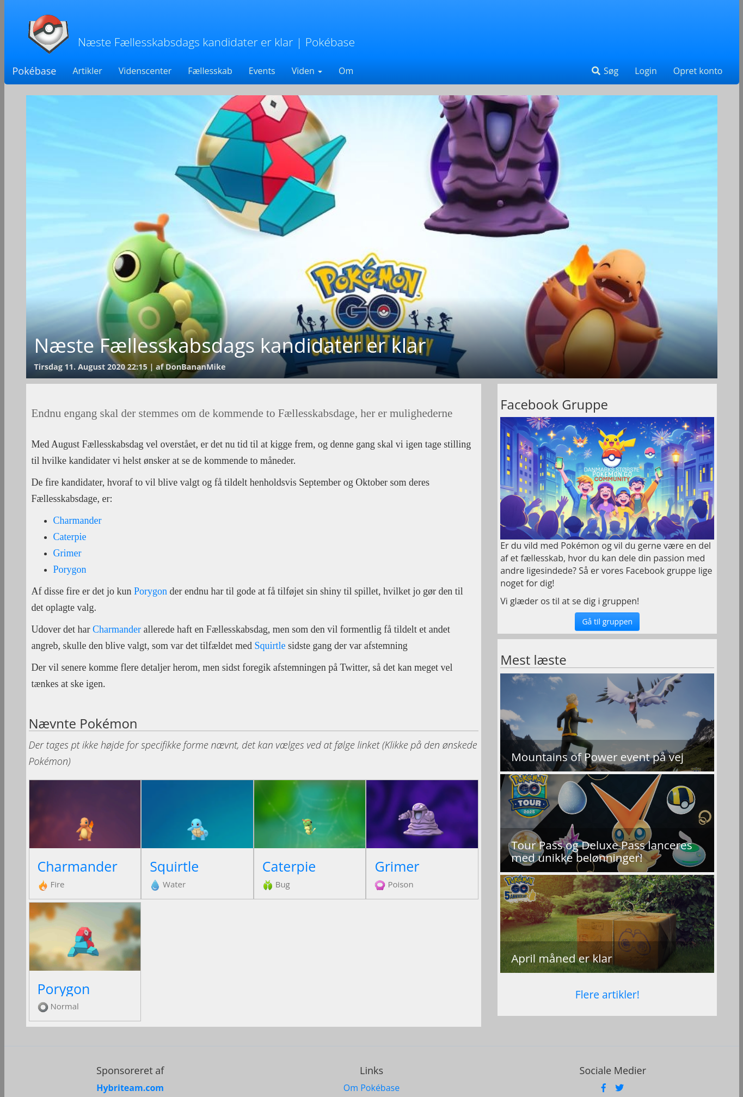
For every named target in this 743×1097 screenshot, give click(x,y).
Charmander (77, 520)
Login (646, 71)
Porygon (70, 569)
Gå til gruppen (607, 621)
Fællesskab (210, 71)
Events (262, 71)
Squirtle (269, 645)
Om (346, 71)
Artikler (87, 71)
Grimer (67, 553)
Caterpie (70, 536)
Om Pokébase (371, 1088)
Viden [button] (307, 71)
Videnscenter (145, 71)
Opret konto (698, 71)
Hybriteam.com (130, 1088)
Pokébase (35, 70)
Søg (604, 71)
